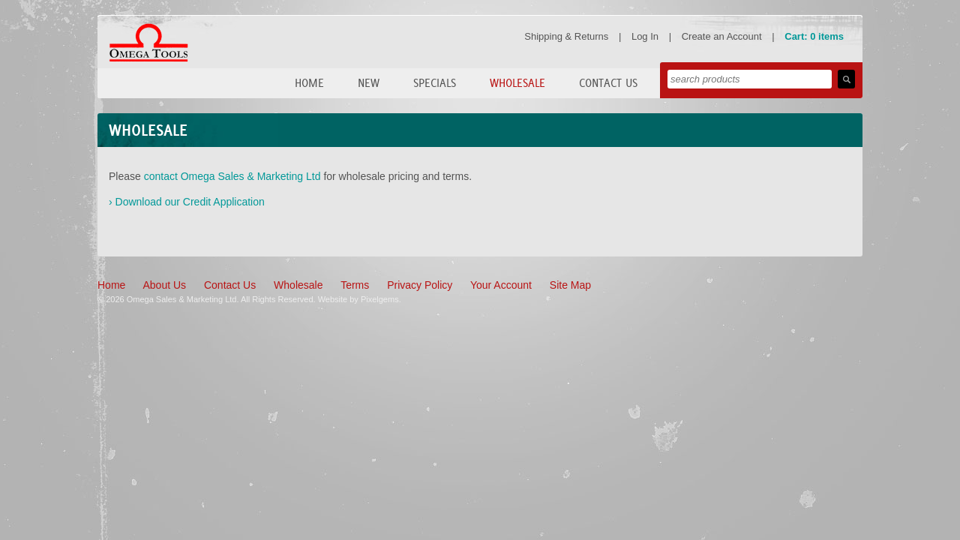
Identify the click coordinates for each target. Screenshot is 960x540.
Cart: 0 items (814, 36)
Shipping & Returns (566, 36)
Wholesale (517, 83)
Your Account (501, 285)
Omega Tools (148, 42)
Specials (434, 83)
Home (309, 83)
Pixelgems (380, 299)
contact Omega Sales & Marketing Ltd (232, 176)
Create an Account (722, 36)
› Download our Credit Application (187, 202)
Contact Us (608, 83)
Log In (645, 36)
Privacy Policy (419, 285)
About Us (164, 285)
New (369, 83)
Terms (354, 285)
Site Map (570, 285)
